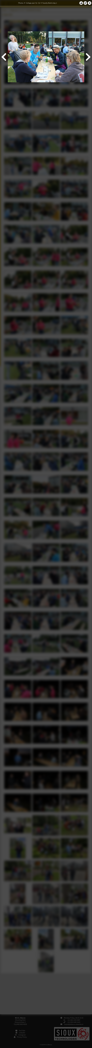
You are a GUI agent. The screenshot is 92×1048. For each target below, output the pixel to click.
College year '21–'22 (33, 3)
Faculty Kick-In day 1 (49, 3)
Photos (20, 3)
